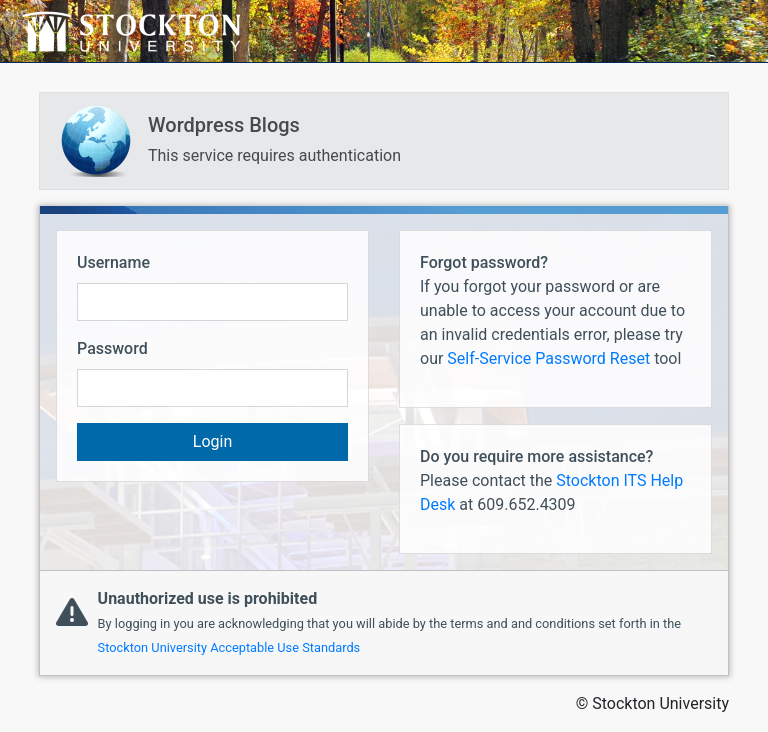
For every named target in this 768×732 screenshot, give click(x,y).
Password (112, 348)
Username (113, 262)
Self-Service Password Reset (548, 358)
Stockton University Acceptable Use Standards (229, 647)
